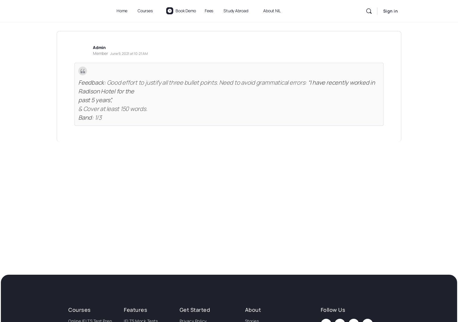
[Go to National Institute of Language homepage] (80, 10)
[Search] (369, 11)
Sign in (390, 11)
